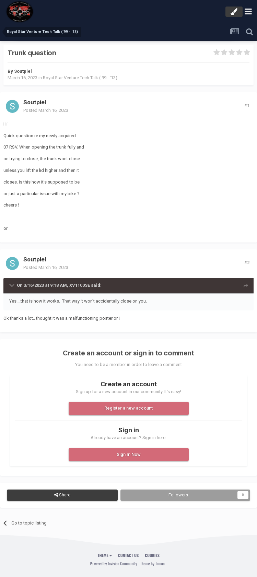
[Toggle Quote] (12, 285)
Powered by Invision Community (113, 563)
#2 (246, 262)
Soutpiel (23, 71)
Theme (104, 555)
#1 (246, 105)
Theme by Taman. (152, 563)
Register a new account (128, 408)
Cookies (152, 555)
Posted (45, 110)
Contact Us (128, 555)
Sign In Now (129, 454)
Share (62, 495)
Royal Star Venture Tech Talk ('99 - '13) (80, 77)
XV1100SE (79, 285)
